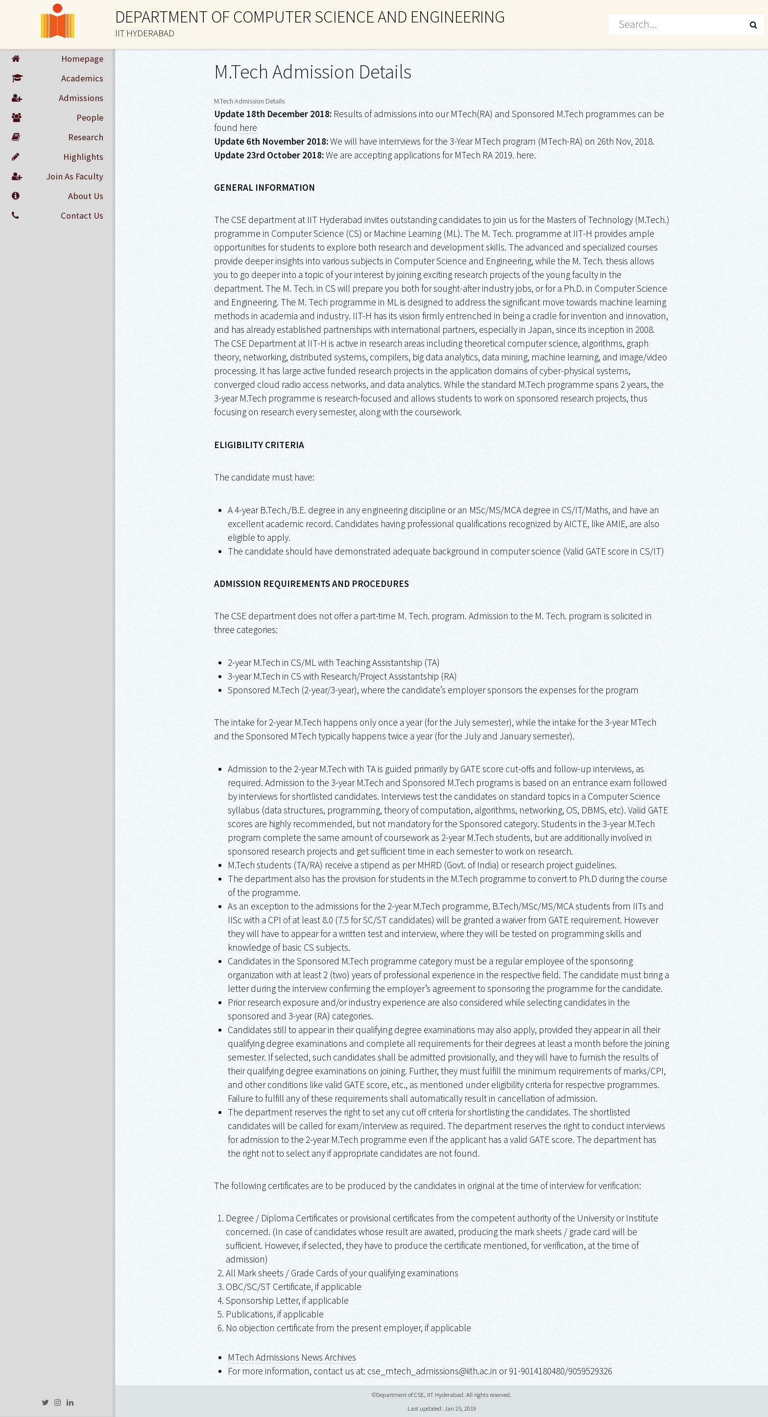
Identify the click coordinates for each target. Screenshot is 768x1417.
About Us (57, 196)
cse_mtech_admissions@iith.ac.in (432, 1371)
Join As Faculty (57, 176)
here (248, 127)
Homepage (57, 59)
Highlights (57, 157)
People (57, 118)
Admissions (57, 98)
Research (57, 137)
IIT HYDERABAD (144, 33)
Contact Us (57, 216)
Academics (57, 78)
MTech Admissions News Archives (292, 1357)
